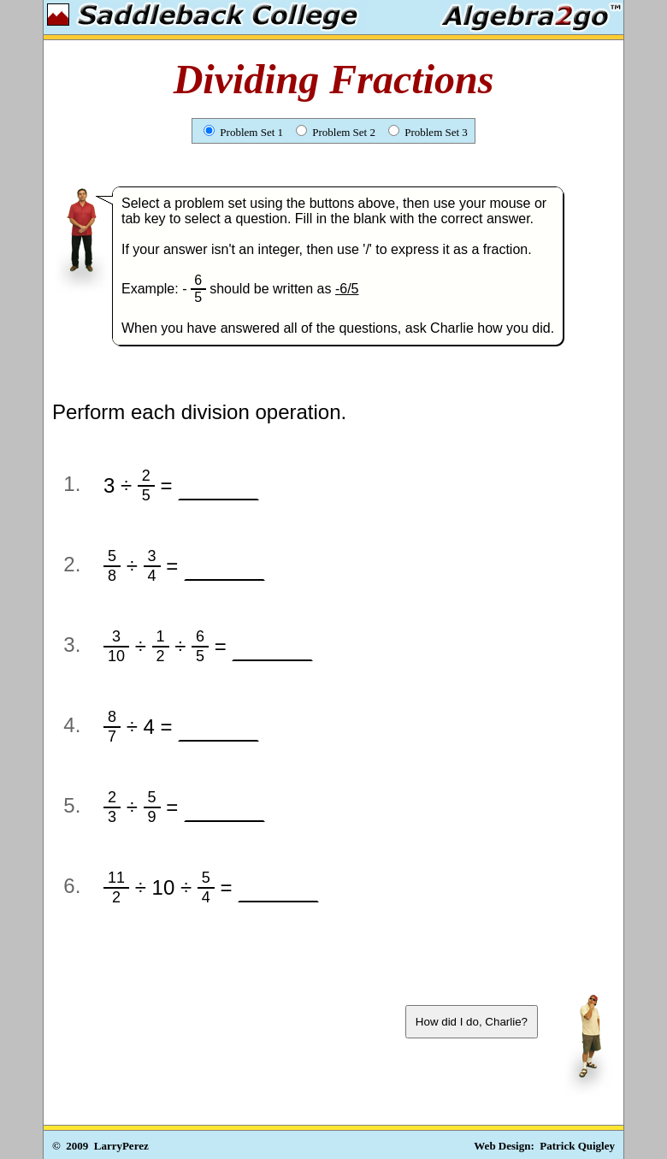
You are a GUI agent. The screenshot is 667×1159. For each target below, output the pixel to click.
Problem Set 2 (335, 132)
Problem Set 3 (428, 132)
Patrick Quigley (577, 1145)
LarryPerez (121, 1145)
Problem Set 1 (243, 132)
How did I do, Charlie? (472, 1021)
